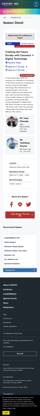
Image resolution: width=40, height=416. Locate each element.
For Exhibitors (8, 347)
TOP (4, 17)
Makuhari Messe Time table (15, 251)
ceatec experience (10, 326)
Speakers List (9, 255)
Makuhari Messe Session (14, 246)
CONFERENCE (9, 294)
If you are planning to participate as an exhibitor (18, 341)
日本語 (21, 354)
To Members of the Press (12, 333)
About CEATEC (10, 285)
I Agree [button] (6, 412)
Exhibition (7, 289)
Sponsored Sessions (12, 263)
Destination (8, 307)
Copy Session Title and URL (20, 215)
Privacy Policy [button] (11, 408)
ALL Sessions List (11, 259)
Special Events (10, 298)
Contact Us (10, 270)
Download (7, 322)
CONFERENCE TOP (15, 17)
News (5, 303)
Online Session (10, 242)
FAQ (4, 314)
